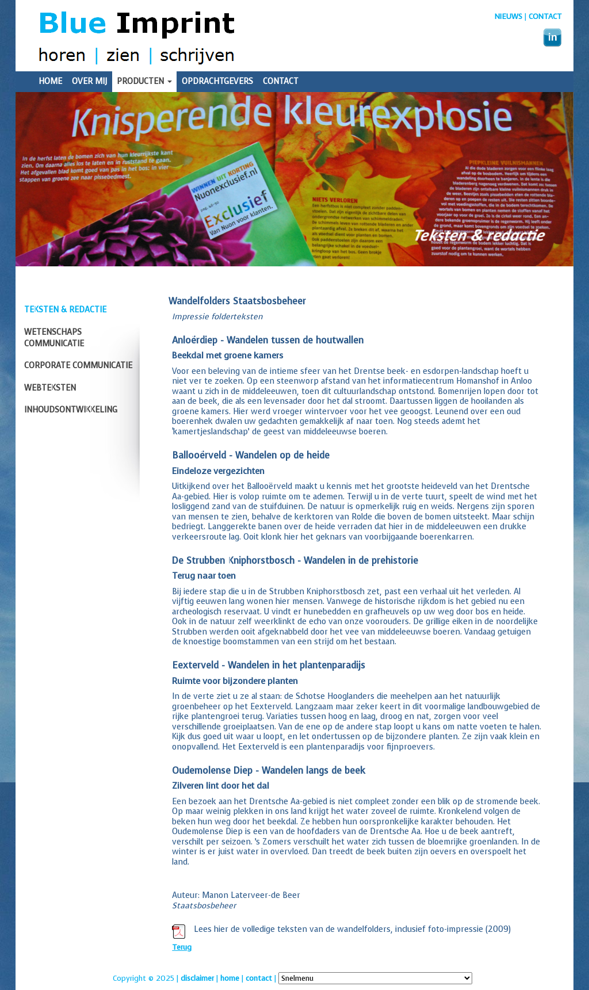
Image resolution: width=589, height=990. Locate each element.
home (229, 978)
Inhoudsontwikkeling (70, 409)
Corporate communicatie (78, 365)
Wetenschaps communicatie (54, 338)
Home (50, 81)
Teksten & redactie (65, 309)
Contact (545, 16)
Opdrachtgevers (217, 81)
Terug (182, 947)
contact (259, 978)
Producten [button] (144, 81)
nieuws (508, 16)
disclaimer (197, 978)
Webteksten (50, 388)
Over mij (89, 81)
